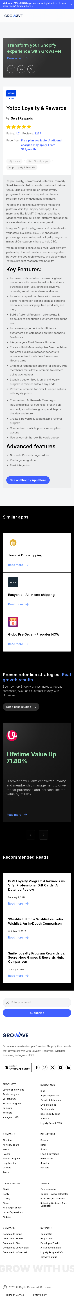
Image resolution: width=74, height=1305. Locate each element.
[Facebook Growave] (37, 1067)
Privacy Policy (39, 1295)
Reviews (7, 1108)
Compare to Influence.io (15, 1252)
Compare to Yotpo (12, 1234)
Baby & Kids (47, 1158)
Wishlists (7, 1112)
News (6, 1149)
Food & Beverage (50, 1154)
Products (9, 1084)
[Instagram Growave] (45, 1067)
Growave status (49, 1257)
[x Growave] (52, 1067)
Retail (43, 1144)
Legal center (9, 1163)
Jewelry (45, 1163)
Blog (43, 1091)
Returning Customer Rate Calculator (54, 1204)
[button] (66, 16)
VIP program (9, 1099)
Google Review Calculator (54, 1194)
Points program (11, 1094)
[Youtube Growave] (60, 1067)
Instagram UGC (11, 1117)
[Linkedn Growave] (68, 1067)
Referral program (12, 1103)
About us (7, 1140)
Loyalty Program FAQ (52, 1252)
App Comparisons (50, 1095)
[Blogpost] (37, 553)
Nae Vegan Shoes (12, 1207)
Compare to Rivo (12, 1243)
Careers (7, 1167)
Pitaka (6, 1203)
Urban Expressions (13, 1212)
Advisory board (11, 1144)
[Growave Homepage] (15, 1035)
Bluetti (6, 1189)
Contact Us (46, 1234)
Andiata (7, 1217)
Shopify (45, 1118)
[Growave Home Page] (13, 16)
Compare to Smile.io (13, 1238)
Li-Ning (6, 1198)
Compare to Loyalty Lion (16, 1247)
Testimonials (47, 1109)
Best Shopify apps (50, 1114)
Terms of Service (15, 1295)
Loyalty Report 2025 (51, 1123)
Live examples (48, 1104)
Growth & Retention (51, 1100)
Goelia (6, 1194)
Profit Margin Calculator (53, 1198)
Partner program (11, 1158)
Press (6, 1172)
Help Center (47, 1238)
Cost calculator (48, 1189)
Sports (44, 1149)
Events (6, 1154)
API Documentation (51, 1247)
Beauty (44, 1140)
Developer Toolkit (50, 1243)
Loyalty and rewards (13, 1089)
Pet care (45, 1167)
